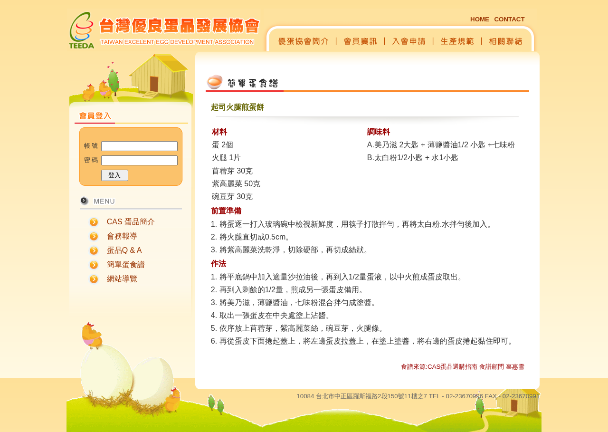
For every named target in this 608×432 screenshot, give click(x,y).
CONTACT (509, 19)
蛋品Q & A (124, 250)
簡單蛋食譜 (126, 264)
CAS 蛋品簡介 (131, 222)
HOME (479, 19)
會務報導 (122, 236)
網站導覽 (122, 279)
